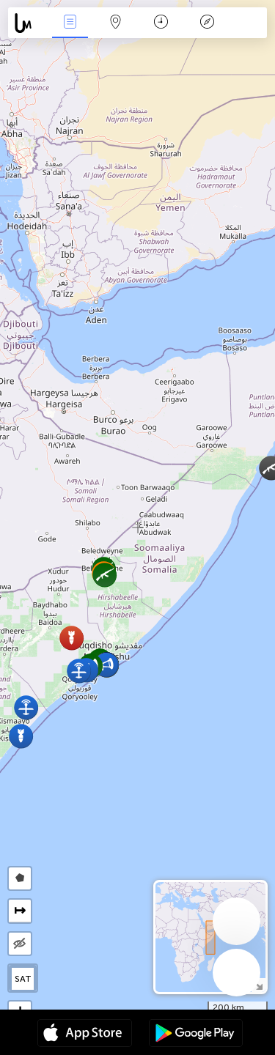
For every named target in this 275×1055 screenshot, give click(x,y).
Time (161, 23)
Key (206, 23)
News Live (69, 23)
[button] (71, 637)
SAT (23, 979)
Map (116, 23)
